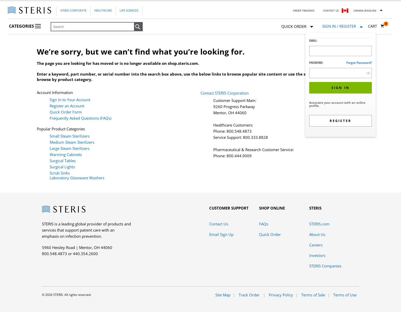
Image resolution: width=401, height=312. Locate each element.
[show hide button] (368, 73)
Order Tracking (303, 10)
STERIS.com (319, 223)
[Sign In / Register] (342, 26)
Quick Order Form (66, 112)
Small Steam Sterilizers (70, 136)
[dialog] (340, 85)
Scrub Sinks (60, 172)
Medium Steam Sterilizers (72, 142)
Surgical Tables (63, 160)
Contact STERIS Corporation (225, 93)
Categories (25, 26)
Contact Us (331, 10)
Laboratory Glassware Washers (77, 177)
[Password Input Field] (340, 73)
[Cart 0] (376, 26)
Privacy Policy (281, 294)
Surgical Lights (62, 166)
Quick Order (297, 27)
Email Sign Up (221, 234)
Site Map (222, 294)
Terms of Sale (313, 294)
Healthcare (103, 10)
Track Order (250, 294)
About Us (317, 234)
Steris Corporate (73, 10)
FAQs (263, 223)
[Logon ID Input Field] (340, 51)
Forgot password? (359, 62)
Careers (315, 244)
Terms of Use (345, 294)
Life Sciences (129, 10)
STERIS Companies (325, 265)
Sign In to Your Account (70, 99)
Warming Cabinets (66, 154)
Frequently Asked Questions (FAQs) (80, 118)
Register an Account (67, 105)
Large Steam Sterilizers (70, 148)
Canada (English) (364, 10)
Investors (317, 255)
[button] (138, 27)
